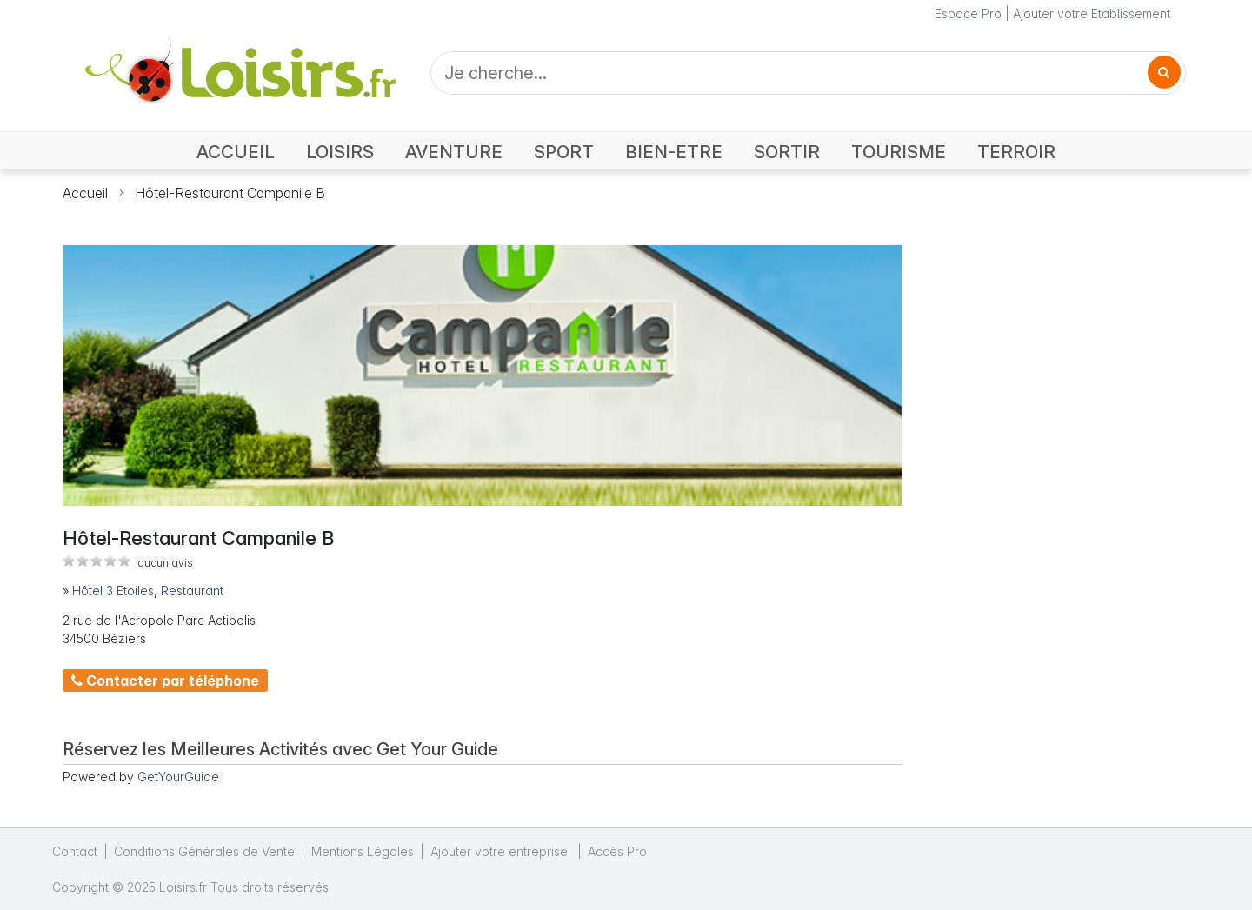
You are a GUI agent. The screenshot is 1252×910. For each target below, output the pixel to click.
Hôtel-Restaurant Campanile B (230, 193)
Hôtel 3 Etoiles (113, 590)
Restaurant (192, 590)
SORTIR (787, 152)
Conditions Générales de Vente (204, 851)
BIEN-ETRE (674, 152)
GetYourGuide (178, 776)
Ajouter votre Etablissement (1091, 13)
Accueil (85, 193)
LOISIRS (340, 152)
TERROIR (1016, 152)
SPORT (564, 152)
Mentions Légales (362, 851)
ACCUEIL (235, 152)
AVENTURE (454, 152)
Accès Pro (617, 851)
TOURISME (898, 152)
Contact (74, 851)
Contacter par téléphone (165, 680)
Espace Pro (968, 13)
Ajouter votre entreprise (500, 851)
